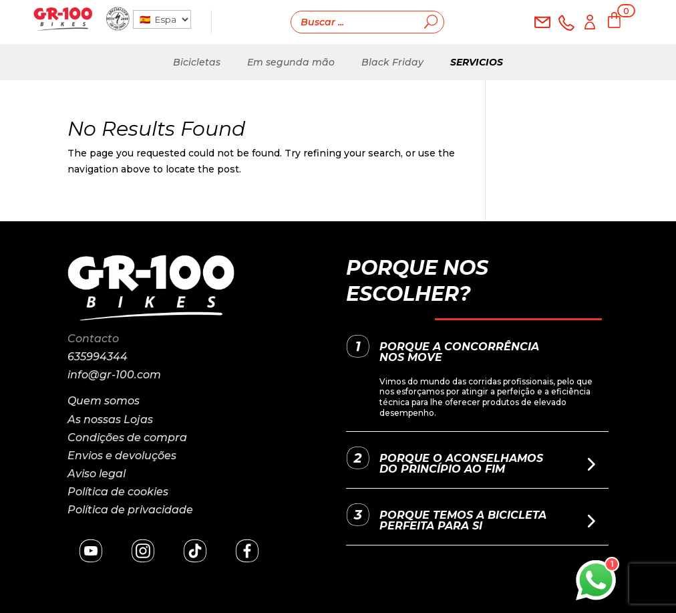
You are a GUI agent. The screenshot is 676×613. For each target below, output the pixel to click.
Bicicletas (196, 62)
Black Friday (392, 62)
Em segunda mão (291, 62)
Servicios (476, 62)
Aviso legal (96, 473)
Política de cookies (117, 491)
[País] (162, 19)
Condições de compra (127, 437)
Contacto (93, 338)
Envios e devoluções (121, 455)
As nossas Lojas (110, 419)
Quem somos (103, 400)
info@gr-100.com (114, 374)
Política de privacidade (130, 509)
